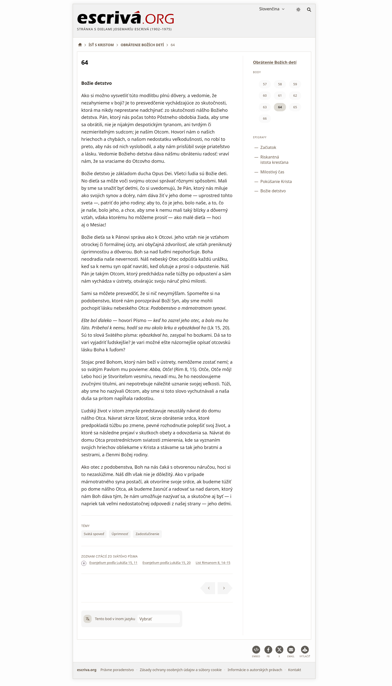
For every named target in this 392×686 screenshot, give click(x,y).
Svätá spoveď (94, 534)
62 (295, 95)
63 (265, 107)
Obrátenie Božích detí (275, 62)
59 (295, 84)
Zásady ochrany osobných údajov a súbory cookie (181, 669)
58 (280, 84)
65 (295, 107)
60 (265, 95)
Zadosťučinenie (147, 534)
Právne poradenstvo (117, 669)
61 (280, 95)
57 (265, 84)
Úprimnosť (120, 534)
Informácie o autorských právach (255, 669)
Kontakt (294, 669)
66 (265, 118)
